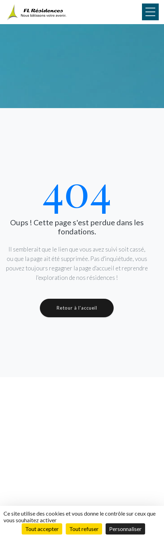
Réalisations (35, 495)
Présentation (36, 503)
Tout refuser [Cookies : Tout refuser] (84, 528)
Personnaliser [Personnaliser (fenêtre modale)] (125, 528)
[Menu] (150, 11)
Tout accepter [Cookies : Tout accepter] (42, 528)
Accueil (30, 480)
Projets (30, 488)
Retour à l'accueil (77, 308)
